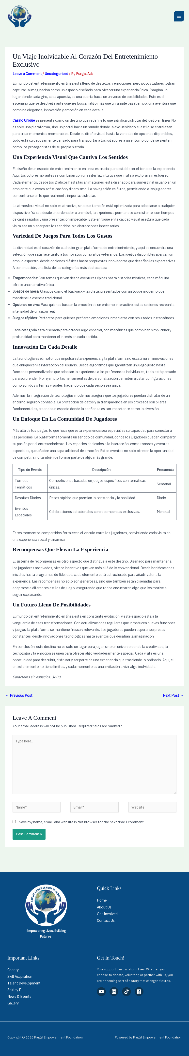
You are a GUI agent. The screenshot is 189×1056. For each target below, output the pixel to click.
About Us (104, 907)
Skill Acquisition (19, 976)
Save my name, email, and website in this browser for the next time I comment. (81, 822)
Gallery (13, 1003)
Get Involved (107, 913)
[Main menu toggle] (179, 16)
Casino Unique (24, 120)
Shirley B (14, 989)
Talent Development (24, 983)
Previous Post (18, 695)
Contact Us (106, 920)
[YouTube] (101, 991)
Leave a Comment (27, 73)
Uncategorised (56, 73)
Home (102, 900)
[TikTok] (126, 991)
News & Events (19, 996)
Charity (13, 969)
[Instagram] (114, 991)
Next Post (173, 695)
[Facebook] (139, 991)
